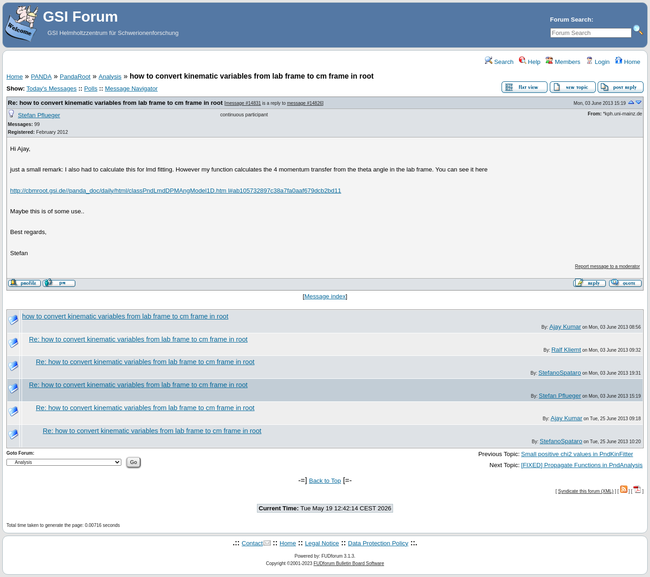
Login (598, 61)
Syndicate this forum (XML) (586, 491)
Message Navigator (131, 88)
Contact (252, 543)
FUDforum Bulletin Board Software (349, 563)
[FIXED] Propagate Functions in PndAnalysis (582, 465)
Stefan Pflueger (39, 115)
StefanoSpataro (559, 372)
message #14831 (243, 103)
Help (530, 61)
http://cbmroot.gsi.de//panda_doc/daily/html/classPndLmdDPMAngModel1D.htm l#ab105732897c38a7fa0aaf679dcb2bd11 (175, 190)
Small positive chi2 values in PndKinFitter (577, 454)
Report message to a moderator (607, 266)
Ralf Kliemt (566, 349)
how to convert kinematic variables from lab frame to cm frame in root (125, 316)
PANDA (41, 76)
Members (563, 61)
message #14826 (304, 103)
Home (627, 61)
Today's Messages (51, 88)
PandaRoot (75, 76)
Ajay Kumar (565, 326)
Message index (325, 296)
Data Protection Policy (378, 543)
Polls (90, 88)
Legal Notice (322, 543)
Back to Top (325, 480)
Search (499, 61)
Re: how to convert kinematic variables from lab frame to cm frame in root (115, 102)
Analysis (110, 76)
